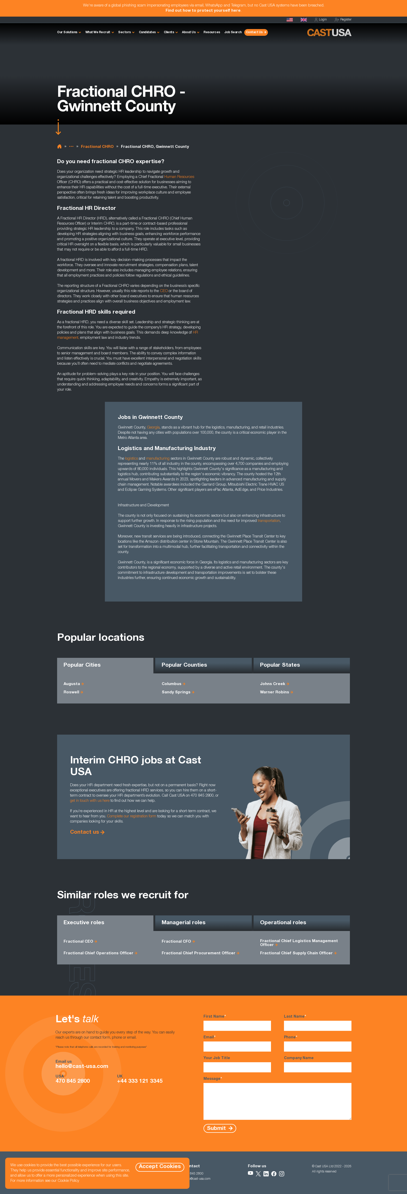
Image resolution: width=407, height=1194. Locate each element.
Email (237, 1043)
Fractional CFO (176, 942)
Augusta (72, 684)
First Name (237, 1022)
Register (343, 20)
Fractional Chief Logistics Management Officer (299, 943)
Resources (212, 32)
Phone (317, 1043)
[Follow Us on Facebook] (273, 1173)
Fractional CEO (78, 942)
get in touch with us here (90, 801)
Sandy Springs (176, 692)
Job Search (233, 32)
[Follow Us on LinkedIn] (266, 1173)
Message (277, 1098)
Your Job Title (237, 1064)
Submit (217, 1128)
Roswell (71, 692)
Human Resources (179, 177)
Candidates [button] (147, 32)
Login (321, 20)
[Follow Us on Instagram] (281, 1173)
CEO (164, 291)
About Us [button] (188, 32)
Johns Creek (272, 684)
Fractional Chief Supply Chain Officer (296, 953)
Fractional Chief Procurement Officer (198, 953)
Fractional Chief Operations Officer (98, 953)
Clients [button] (169, 32)
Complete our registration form (131, 816)
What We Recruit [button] (97, 32)
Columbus (171, 684)
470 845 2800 (73, 1081)
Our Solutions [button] (67, 32)
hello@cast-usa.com (82, 1066)
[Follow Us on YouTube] (250, 1173)
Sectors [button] (124, 32)
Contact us (84, 832)
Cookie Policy (68, 1181)
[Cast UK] (304, 20)
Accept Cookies (160, 1167)
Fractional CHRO (97, 147)
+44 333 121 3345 (139, 1081)
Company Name (317, 1064)
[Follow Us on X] (258, 1173)
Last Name (317, 1022)
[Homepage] (290, 20)
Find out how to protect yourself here (203, 11)
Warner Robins (274, 692)
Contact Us (254, 32)
